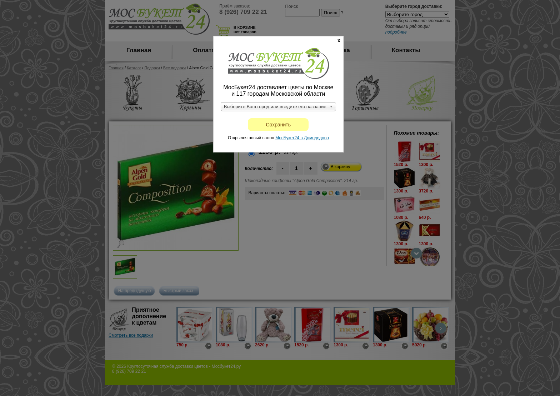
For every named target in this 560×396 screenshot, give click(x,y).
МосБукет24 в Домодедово (302, 137)
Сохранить (278, 124)
